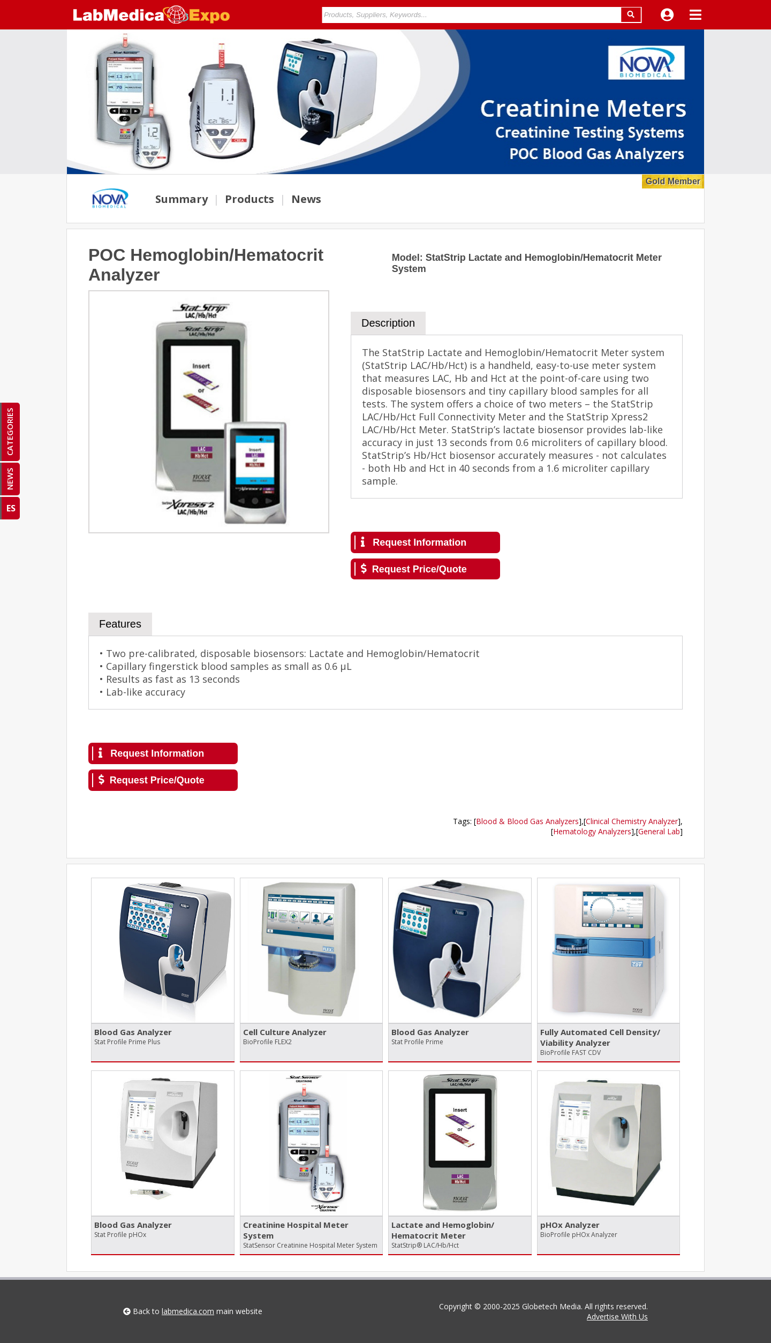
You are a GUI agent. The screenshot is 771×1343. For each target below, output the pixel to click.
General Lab (659, 831)
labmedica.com (188, 1311)
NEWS (9, 479)
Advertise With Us (617, 1316)
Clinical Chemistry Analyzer (632, 821)
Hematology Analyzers (592, 831)
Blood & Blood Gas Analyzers (527, 821)
